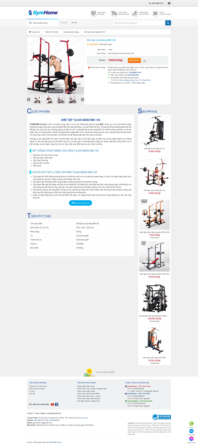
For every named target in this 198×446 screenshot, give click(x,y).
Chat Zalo (191, 432)
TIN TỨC (63, 23)
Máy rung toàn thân (136, 430)
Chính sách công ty (36, 389)
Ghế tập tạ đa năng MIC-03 (154, 190)
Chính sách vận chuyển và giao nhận (92, 389)
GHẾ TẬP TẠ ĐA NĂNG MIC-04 (80, 119)
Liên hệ (32, 394)
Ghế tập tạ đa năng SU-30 (154, 148)
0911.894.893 (54, 420)
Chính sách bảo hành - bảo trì (89, 396)
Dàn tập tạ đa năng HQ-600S (154, 358)
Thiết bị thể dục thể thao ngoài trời (157, 430)
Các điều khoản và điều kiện (88, 401)
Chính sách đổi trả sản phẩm (88, 394)
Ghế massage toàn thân (143, 423)
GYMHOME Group (55, 442)
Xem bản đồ (83, 418)
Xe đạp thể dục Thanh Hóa (150, 425)
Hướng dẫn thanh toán (86, 386)
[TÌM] (168, 22)
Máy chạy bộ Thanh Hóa (137, 432)
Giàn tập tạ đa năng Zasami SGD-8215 (154, 232)
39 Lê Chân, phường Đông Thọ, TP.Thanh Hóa (132, 80)
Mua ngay (134, 60)
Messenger (191, 439)
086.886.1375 (156, 3)
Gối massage (139, 427)
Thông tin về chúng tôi (38, 386)
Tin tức (31, 391)
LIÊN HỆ (74, 23)
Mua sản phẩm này (80, 203)
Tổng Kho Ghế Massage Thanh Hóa (158, 427)
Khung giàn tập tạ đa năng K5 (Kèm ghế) (155, 316)
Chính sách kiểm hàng (86, 391)
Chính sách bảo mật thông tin (88, 398)
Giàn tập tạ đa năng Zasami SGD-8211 (154, 274)
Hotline (191, 424)
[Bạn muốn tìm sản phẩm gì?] (139, 22)
